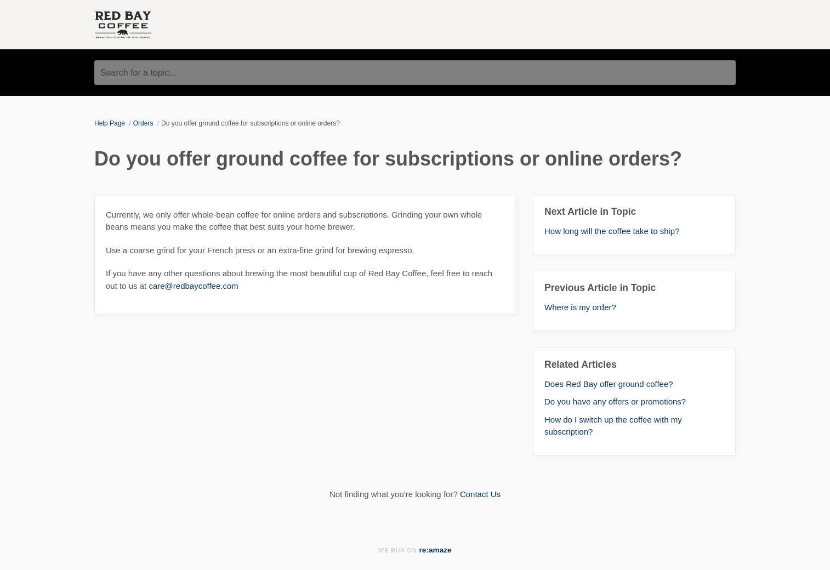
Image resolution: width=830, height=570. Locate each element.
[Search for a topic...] (415, 72)
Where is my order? (580, 307)
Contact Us (480, 494)
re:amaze (435, 550)
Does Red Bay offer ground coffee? (608, 384)
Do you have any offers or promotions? (615, 401)
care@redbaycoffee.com (193, 285)
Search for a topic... (138, 72)
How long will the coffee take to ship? (612, 231)
